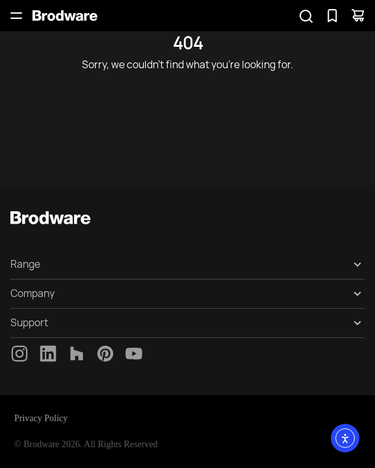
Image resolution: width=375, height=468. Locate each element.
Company (32, 293)
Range (25, 264)
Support (29, 323)
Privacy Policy (41, 418)
